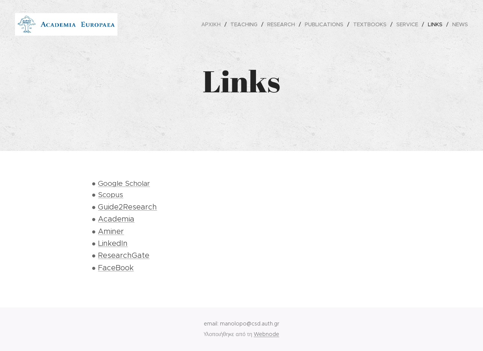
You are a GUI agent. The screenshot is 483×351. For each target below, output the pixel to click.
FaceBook (116, 267)
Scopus (110, 194)
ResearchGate (123, 255)
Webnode (266, 334)
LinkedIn (113, 243)
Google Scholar (124, 183)
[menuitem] (213, 24)
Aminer (111, 231)
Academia (116, 218)
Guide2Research (127, 206)
